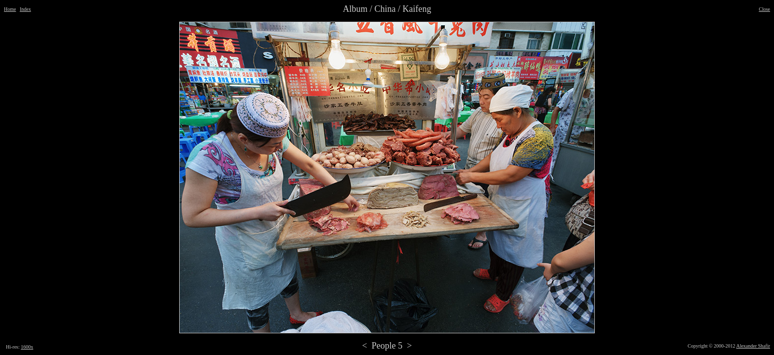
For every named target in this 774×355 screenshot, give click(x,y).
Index (25, 9)
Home (10, 9)
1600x (27, 347)
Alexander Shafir (753, 346)
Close (764, 9)
